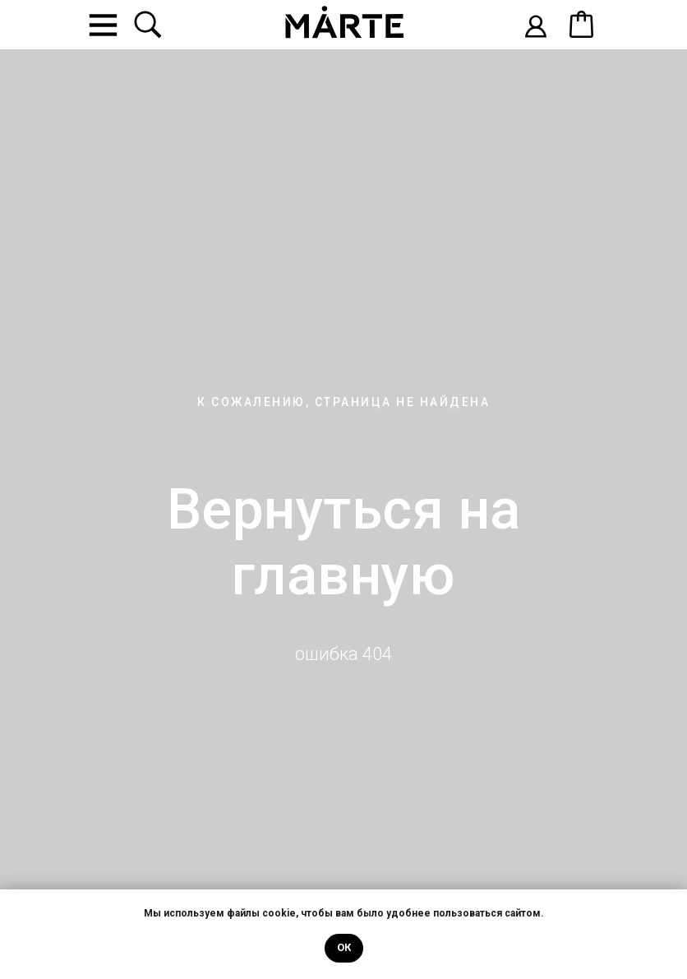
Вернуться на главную (344, 542)
